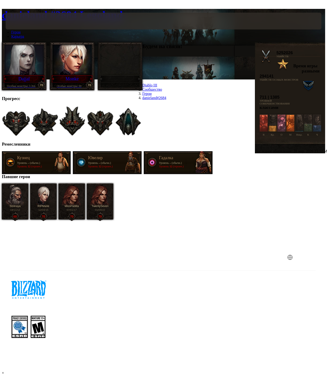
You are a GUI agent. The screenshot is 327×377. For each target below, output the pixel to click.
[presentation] (20, 21)
